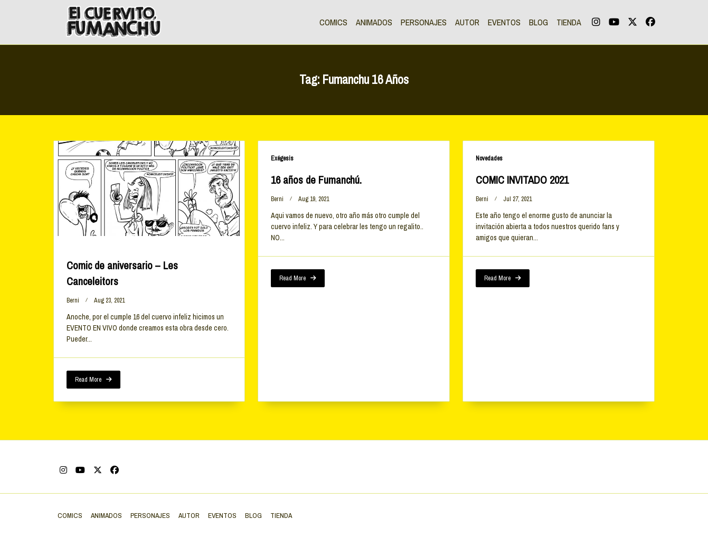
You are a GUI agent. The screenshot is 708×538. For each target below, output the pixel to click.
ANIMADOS (374, 22)
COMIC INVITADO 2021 (522, 180)
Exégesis (282, 158)
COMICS (333, 22)
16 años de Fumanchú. (316, 180)
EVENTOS (504, 22)
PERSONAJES (424, 22)
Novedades (489, 158)
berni (73, 300)
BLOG (538, 22)
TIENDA (568, 22)
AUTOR (467, 22)
